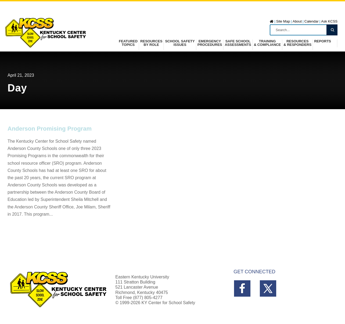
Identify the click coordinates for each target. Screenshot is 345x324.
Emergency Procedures (209, 43)
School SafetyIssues (180, 43)
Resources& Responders (297, 43)
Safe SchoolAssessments (238, 43)
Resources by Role (151, 43)
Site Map (283, 21)
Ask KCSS (329, 21)
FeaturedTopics (128, 43)
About (297, 21)
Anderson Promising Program (50, 128)
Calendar (311, 21)
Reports (322, 41)
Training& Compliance (267, 43)
